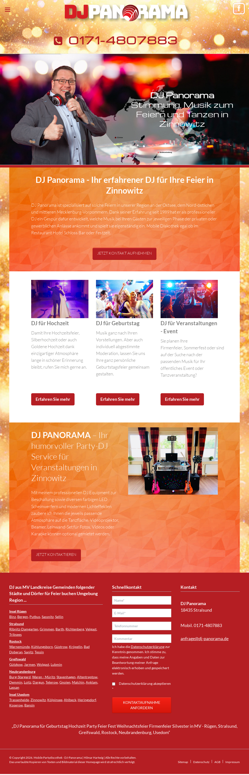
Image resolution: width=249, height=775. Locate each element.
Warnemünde (19, 647)
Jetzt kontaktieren (56, 554)
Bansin (29, 705)
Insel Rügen (18, 611)
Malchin (78, 682)
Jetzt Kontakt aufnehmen (124, 253)
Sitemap (183, 763)
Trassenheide (19, 700)
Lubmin (56, 664)
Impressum (232, 763)
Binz (12, 617)
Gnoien (64, 682)
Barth (60, 629)
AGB (217, 763)
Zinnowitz (38, 700)
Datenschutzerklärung (147, 648)
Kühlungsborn (42, 647)
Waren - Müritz (43, 677)
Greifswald (17, 659)
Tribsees (15, 634)
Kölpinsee (54, 700)
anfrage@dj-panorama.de (205, 638)
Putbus (34, 617)
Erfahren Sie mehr (53, 399)
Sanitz (28, 652)
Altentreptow (87, 677)
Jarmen (29, 664)
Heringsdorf (87, 700)
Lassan (14, 687)
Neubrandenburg (22, 671)
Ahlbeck (70, 700)
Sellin (59, 617)
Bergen (22, 617)
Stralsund (16, 624)
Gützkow (16, 664)
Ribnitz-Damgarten (23, 629)
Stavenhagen (66, 677)
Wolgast (43, 664)
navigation (7, 9)
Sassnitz (48, 617)
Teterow (52, 682)
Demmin (15, 682)
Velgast (91, 629)
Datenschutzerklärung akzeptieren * (141, 687)
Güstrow (60, 647)
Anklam (91, 682)
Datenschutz (201, 763)
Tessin (39, 652)
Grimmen (47, 629)
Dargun (38, 682)
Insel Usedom (19, 694)
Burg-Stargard (20, 677)
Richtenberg (75, 629)
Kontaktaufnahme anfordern (141, 706)
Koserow (16, 705)
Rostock (15, 641)
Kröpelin (75, 647)
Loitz (27, 682)
